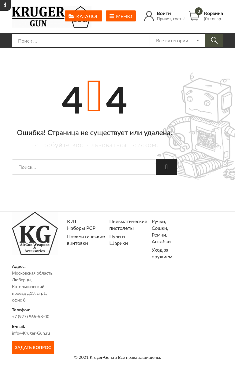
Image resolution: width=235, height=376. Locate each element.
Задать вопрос (33, 347)
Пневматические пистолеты (128, 224)
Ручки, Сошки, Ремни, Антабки (161, 231)
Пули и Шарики (118, 239)
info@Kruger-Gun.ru (31, 333)
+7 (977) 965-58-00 (31, 316)
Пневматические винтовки (86, 239)
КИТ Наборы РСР (81, 224)
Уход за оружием (162, 253)
